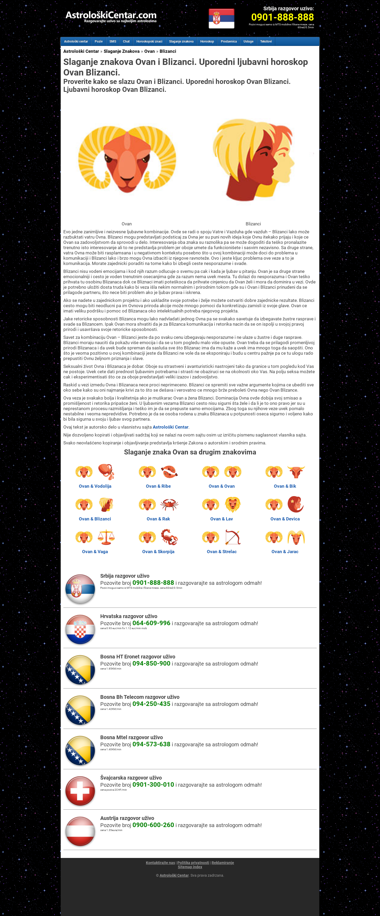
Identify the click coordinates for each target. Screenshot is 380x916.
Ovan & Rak (158, 516)
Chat (126, 41)
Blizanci (168, 51)
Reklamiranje (223, 863)
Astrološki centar (76, 41)
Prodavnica (229, 41)
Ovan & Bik (285, 483)
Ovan (149, 51)
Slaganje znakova (181, 41)
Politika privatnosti (193, 863)
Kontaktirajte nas (160, 863)
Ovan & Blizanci (95, 516)
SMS (113, 41)
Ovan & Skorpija (158, 549)
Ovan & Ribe (158, 483)
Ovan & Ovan (221, 483)
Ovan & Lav (221, 516)
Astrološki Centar (81, 51)
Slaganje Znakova (122, 51)
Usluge (248, 41)
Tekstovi (266, 41)
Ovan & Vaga (95, 549)
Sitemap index (190, 867)
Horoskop (207, 41)
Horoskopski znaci (149, 41)
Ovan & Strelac (221, 549)
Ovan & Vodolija (95, 483)
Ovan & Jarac (285, 549)
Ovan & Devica (285, 516)
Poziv (99, 41)
